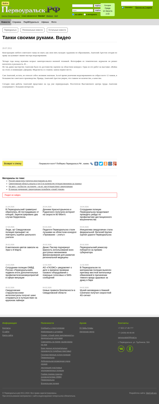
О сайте (5, 332)
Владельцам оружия (50, 383)
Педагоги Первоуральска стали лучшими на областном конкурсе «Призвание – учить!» (59, 232)
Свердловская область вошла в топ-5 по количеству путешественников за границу (45, 184)
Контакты (6, 328)
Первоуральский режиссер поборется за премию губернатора (93, 250)
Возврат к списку (12, 163)
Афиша (45, 22)
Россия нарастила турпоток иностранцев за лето (30, 181)
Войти (5, 3)
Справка (16, 22)
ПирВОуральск (31, 22)
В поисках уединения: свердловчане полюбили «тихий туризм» (36, 189)
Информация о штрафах (52, 332)
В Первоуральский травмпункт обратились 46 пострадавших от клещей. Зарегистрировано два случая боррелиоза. (22, 213)
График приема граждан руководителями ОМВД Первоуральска (51, 377)
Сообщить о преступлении (52, 328)
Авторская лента (87, 332)
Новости (5, 22)
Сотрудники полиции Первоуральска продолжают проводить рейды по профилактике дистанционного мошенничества (96, 214)
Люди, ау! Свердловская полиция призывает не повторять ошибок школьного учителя (21, 233)
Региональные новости (32, 30)
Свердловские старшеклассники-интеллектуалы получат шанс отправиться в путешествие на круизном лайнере (21, 295)
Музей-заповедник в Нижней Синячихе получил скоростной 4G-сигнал (95, 293)
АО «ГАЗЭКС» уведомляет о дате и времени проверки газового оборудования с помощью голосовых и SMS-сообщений (57, 272)
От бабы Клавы (86, 328)
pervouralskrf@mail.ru (127, 337)
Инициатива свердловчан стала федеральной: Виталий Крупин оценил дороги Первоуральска (96, 232)
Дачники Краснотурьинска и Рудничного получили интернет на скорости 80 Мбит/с (59, 212)
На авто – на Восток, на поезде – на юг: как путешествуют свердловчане (41, 186)
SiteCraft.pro (151, 393)
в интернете (91, 14)
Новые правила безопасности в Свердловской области (59, 291)
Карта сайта (7, 335)
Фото (53, 22)
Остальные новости (57, 30)
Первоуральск (10, 30)
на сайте (78, 14)
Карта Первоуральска (11, 16)
